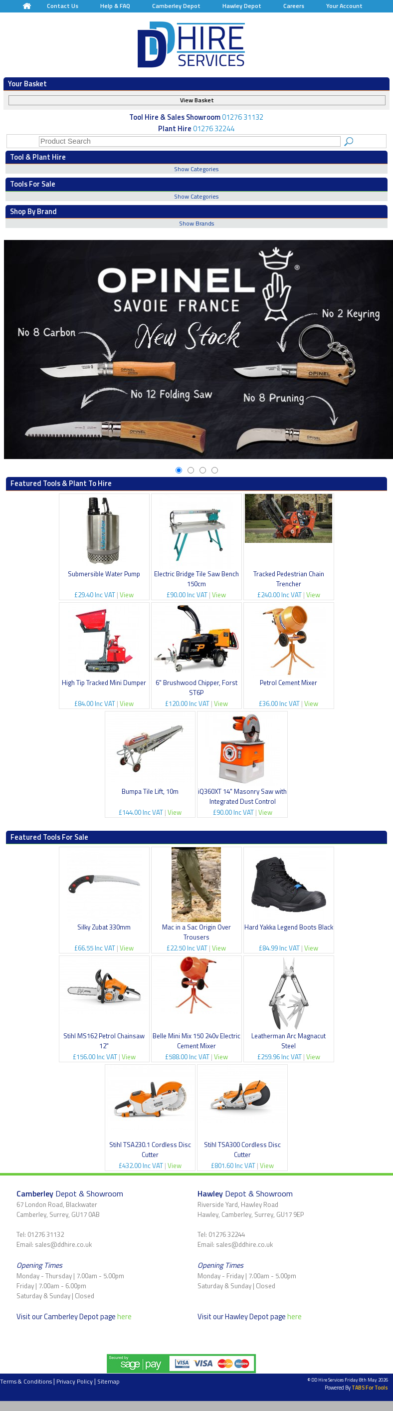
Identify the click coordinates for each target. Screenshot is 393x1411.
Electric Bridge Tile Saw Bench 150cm (196, 579)
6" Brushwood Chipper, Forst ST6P (196, 688)
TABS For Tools (370, 1388)
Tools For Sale (32, 184)
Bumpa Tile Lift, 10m (150, 791)
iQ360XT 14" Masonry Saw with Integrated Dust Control (242, 796)
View (127, 595)
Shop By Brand (33, 211)
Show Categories (196, 169)
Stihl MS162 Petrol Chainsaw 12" (104, 1041)
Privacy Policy (74, 1381)
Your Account (344, 5)
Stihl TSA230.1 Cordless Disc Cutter (150, 1150)
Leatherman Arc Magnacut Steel (288, 1041)
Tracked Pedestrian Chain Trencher (288, 579)
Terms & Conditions (26, 1381)
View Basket (197, 100)
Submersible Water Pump (104, 574)
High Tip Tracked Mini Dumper (104, 683)
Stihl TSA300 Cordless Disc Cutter (242, 1150)
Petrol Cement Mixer (288, 683)
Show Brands (196, 223)
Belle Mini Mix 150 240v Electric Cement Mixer (196, 1041)
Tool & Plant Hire (38, 157)
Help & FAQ (115, 5)
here (124, 1316)
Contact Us (62, 5)
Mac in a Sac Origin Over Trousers (196, 932)
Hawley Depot (241, 5)
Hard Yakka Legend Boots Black (288, 927)
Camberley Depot (176, 5)
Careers (293, 5)
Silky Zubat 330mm (104, 927)
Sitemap (108, 1381)
